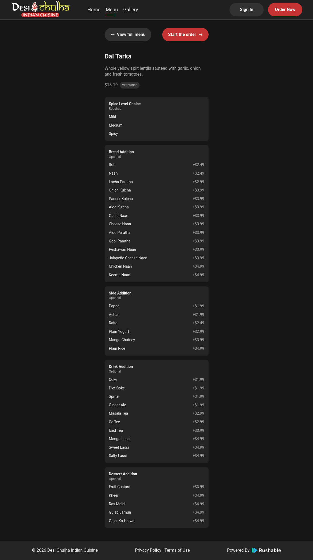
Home (94, 9)
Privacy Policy (148, 550)
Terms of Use (177, 550)
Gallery (130, 9)
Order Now (285, 9)
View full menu (128, 34)
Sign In (246, 9)
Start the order (185, 34)
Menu (112, 9)
